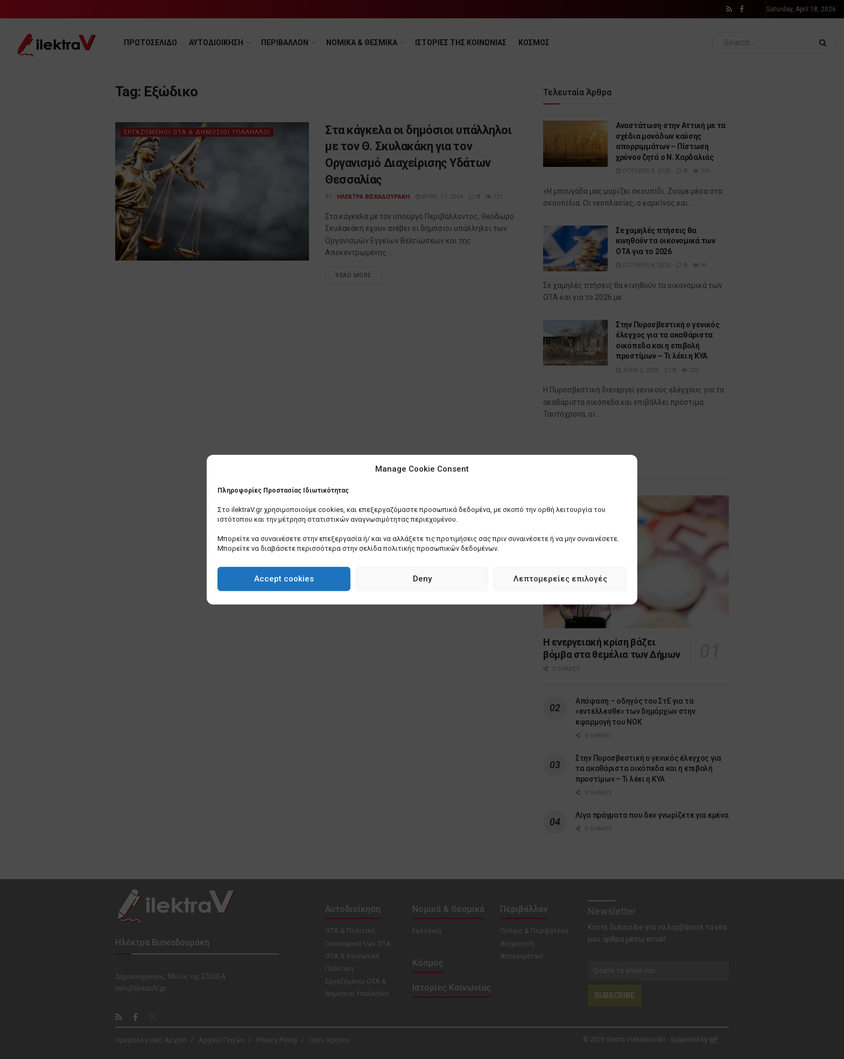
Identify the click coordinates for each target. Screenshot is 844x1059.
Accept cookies (284, 579)
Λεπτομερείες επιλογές (560, 579)
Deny (422, 579)
